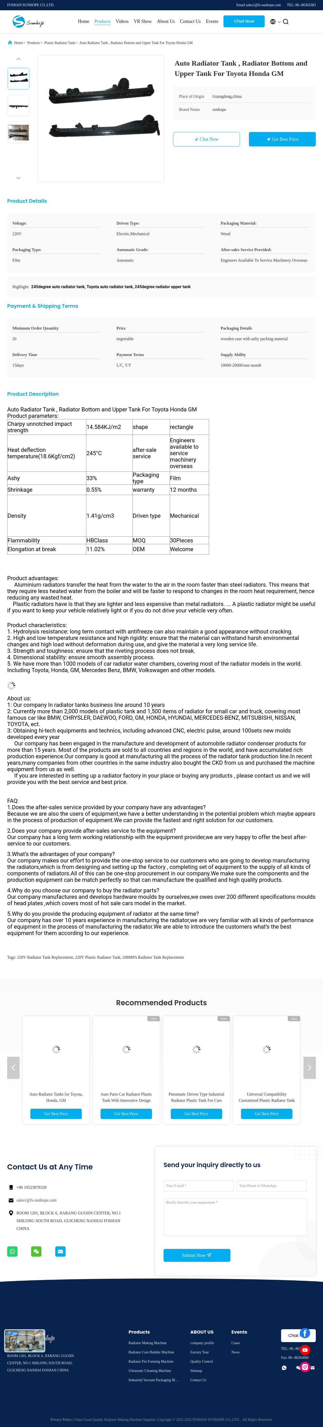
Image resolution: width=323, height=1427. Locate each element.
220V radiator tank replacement (45, 957)
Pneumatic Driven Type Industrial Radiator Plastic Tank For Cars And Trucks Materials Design (197, 1100)
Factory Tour (199, 1352)
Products (102, 21)
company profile (202, 1343)
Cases (235, 1343)
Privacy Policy (61, 1420)
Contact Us (190, 21)
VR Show (143, 21)
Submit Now (197, 1255)
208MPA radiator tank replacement (153, 957)
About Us (166, 21)
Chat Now (244, 21)
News (235, 1352)
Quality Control (201, 1361)
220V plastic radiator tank (98, 957)
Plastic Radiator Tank (59, 43)
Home (83, 21)
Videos (122, 21)
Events (212, 21)
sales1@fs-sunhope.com (36, 1200)
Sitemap (196, 1371)
